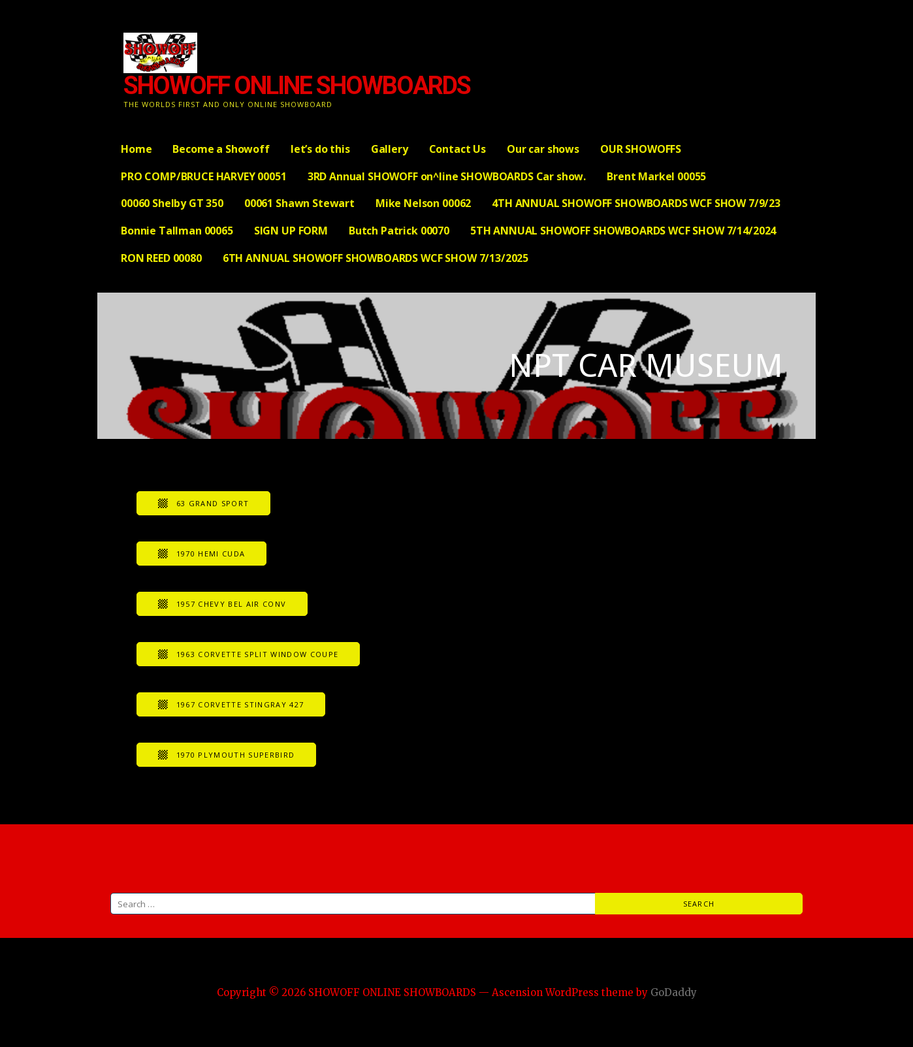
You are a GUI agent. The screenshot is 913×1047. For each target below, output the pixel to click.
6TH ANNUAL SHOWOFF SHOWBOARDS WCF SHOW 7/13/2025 (375, 258)
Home (136, 149)
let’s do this (320, 149)
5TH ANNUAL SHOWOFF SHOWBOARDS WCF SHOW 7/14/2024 (623, 230)
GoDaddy (673, 992)
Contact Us (457, 149)
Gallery (389, 149)
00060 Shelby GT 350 (172, 203)
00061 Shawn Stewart (299, 203)
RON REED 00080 (161, 258)
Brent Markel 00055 (656, 176)
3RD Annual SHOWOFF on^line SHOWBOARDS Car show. (447, 176)
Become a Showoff (220, 149)
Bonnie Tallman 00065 (177, 230)
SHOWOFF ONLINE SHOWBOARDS (296, 85)
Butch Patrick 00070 (399, 230)
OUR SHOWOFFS (640, 149)
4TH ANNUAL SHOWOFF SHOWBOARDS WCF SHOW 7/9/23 (636, 203)
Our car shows (543, 149)
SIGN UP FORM (291, 230)
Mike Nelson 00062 (423, 203)
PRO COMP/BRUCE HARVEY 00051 (204, 176)
